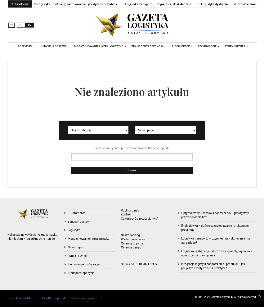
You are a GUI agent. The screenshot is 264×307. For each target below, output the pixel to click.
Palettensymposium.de (86, 298)
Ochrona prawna (132, 243)
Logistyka (74, 230)
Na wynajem (76, 247)
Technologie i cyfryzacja (84, 264)
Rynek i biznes (77, 255)
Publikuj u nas (130, 210)
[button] (11, 25)
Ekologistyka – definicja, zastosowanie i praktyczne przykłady (77, 4)
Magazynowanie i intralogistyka (88, 238)
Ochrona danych (132, 247)
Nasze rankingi (130, 235)
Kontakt (126, 214)
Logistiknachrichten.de (22, 298)
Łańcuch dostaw (79, 221)
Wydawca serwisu (133, 239)
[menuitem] (25, 46)
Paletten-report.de (54, 298)
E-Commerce (76, 213)
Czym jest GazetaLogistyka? (139, 218)
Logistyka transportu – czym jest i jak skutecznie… (161, 4)
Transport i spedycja (81, 273)
